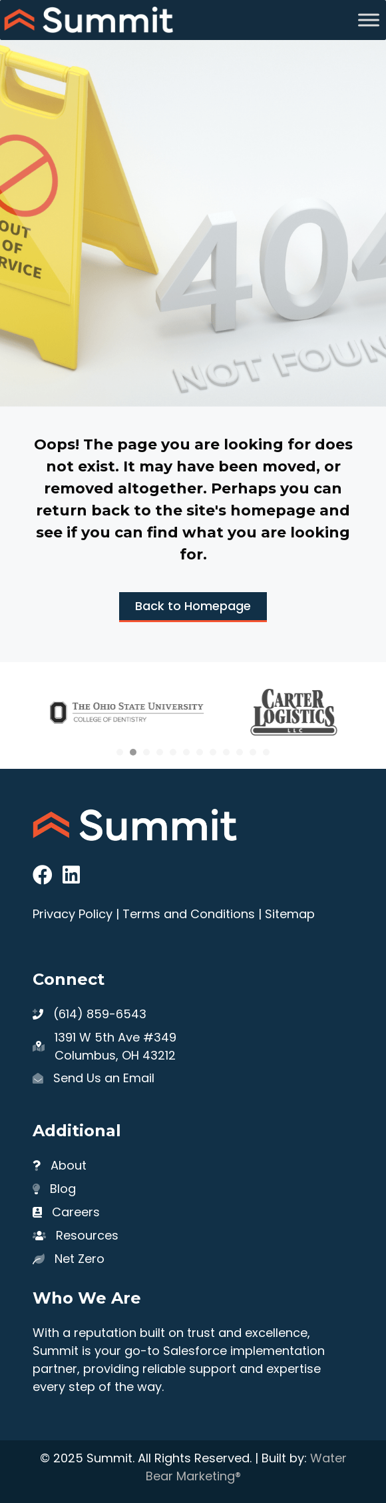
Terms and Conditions (188, 914)
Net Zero (79, 1258)
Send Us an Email (103, 1078)
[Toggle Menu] (368, 19)
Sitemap (290, 914)
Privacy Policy (72, 914)
